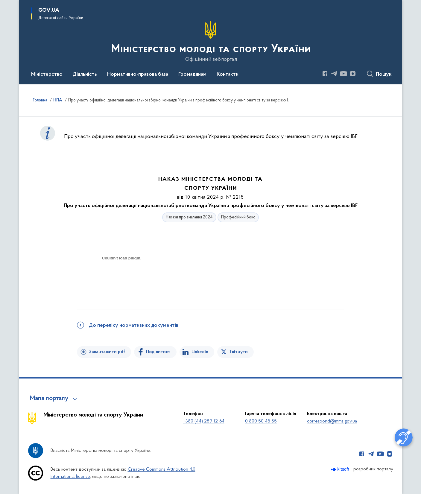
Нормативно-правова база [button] (137, 74)
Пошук (384, 74)
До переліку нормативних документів (133, 325)
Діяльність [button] (85, 74)
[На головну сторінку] (210, 41)
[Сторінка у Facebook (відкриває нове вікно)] (325, 73)
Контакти (227, 74)
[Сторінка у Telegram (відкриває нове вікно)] (334, 73)
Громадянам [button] (192, 74)
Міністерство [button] (47, 74)
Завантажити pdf (107, 351)
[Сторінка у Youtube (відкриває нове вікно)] (343, 73)
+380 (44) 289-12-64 (203, 421)
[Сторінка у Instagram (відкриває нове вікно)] (352, 73)
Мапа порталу (49, 398)
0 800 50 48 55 (261, 421)
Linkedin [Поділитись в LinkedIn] (199, 351)
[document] (122, 279)
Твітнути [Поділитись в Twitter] (238, 351)
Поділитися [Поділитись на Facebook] (158, 351)
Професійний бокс (238, 217)
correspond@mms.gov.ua (332, 421)
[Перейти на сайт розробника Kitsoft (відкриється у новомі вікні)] (340, 469)
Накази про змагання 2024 (189, 217)
